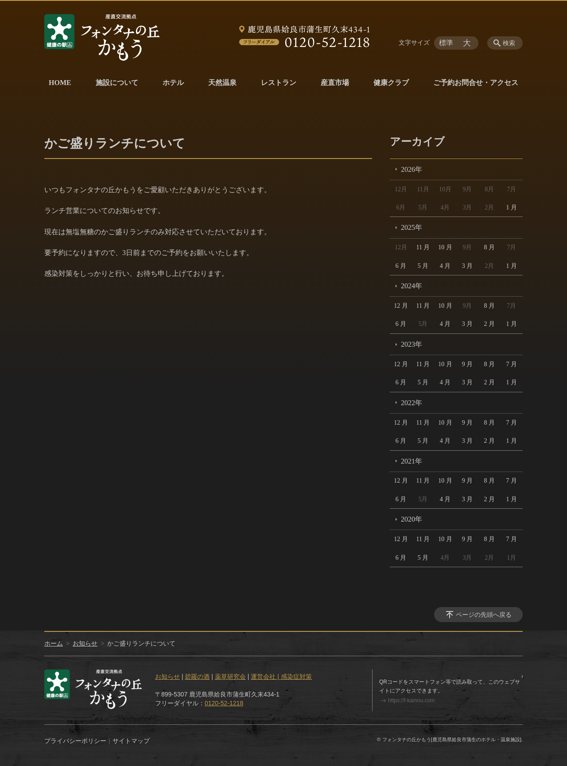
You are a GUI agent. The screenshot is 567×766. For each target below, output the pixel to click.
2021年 (411, 461)
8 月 (489, 247)
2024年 (411, 286)
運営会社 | (265, 676)
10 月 (445, 247)
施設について (117, 82)
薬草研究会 (230, 676)
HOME (60, 82)
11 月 (423, 247)
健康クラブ (391, 82)
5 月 (423, 266)
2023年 (411, 344)
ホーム (53, 643)
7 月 (511, 364)
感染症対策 (296, 676)
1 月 (511, 207)
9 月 (467, 364)
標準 (446, 42)
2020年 (411, 519)
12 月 (401, 305)
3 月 (467, 266)
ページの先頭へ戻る (484, 614)
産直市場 (335, 82)
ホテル (173, 82)
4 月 (445, 266)
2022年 (411, 402)
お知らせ (85, 643)
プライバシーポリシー (75, 740)
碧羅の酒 (197, 676)
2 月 (489, 324)
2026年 (411, 169)
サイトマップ (131, 740)
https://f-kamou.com (411, 700)
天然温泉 (222, 82)
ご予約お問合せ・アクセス (475, 82)
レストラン (278, 82)
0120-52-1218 (224, 703)
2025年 (411, 227)
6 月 (401, 266)
